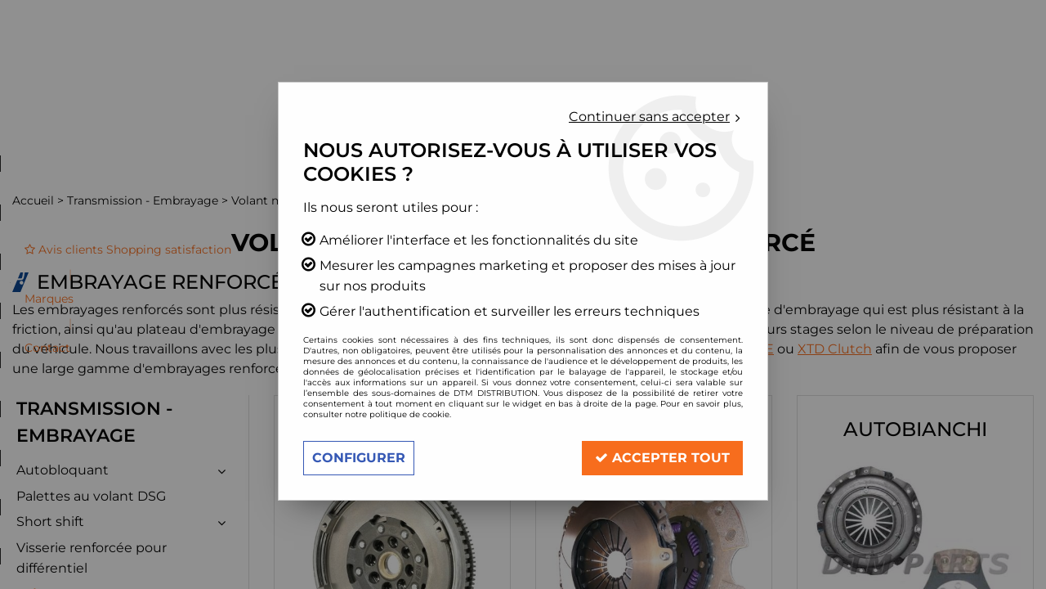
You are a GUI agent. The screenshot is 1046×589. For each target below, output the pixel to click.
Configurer (358, 457)
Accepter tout (662, 457)
